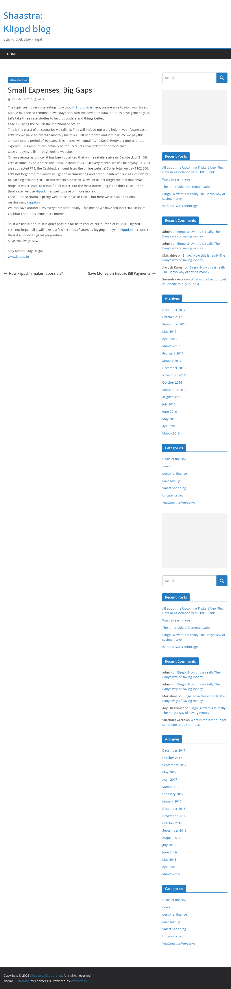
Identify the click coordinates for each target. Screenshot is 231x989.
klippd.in (82, 107)
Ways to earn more (176, 179)
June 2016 (169, 411)
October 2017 (172, 317)
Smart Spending (174, 488)
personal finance (174, 473)
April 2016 (169, 426)
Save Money (171, 481)
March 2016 (171, 433)
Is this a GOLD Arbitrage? (180, 206)
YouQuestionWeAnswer (179, 502)
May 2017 (169, 331)
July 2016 (169, 404)
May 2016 (169, 419)
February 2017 (172, 353)
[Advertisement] (194, 117)
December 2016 (173, 368)
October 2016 (172, 382)
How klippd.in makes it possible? (33, 273)
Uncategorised (19, 79)
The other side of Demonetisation (187, 187)
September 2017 (174, 324)
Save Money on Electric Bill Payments (122, 273)
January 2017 (171, 360)
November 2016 (174, 375)
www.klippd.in (18, 256)
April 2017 (169, 339)
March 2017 (171, 346)
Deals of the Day (174, 459)
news (166, 466)
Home (12, 54)
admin (41, 99)
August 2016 (171, 397)
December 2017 (173, 310)
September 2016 (174, 390)
